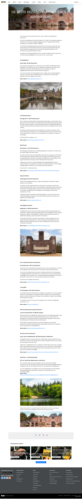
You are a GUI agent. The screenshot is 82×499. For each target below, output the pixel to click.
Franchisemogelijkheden (37, 485)
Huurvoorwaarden (74, 495)
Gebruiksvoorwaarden (67, 495)
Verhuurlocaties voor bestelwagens (72, 477)
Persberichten (18, 474)
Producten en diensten (53, 481)
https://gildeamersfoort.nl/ (34, 78)
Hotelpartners (35, 477)
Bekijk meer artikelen (41, 462)
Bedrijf (40, 2)
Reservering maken (69, 472)
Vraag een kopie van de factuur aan (55, 477)
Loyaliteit (76, 2)
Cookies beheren (78, 496)
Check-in (19, 2)
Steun (45, 2)
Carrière (17, 477)
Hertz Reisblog (18, 481)
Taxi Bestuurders (52, 2)
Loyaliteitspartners (36, 481)
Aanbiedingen (26, 2)
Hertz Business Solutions (70, 483)
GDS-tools (34, 490)
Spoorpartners (35, 474)
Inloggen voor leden (69, 479)
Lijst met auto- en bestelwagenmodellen (73, 481)
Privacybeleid (60, 495)
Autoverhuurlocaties (69, 474)
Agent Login (35, 487)
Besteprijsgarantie (19, 479)
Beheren (14, 2)
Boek (9, 2)
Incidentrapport (52, 479)
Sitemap (79, 495)
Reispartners (35, 479)
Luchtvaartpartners (36, 472)
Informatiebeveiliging (53, 483)
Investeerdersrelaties (19, 472)
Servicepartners (35, 483)
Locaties (34, 2)
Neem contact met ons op (53, 472)
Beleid (50, 474)
